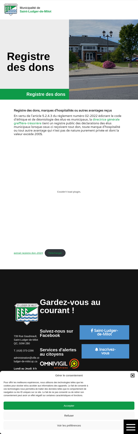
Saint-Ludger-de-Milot (104, 332)
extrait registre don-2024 (28, 253)
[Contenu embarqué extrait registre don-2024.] (69, 192)
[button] (132, 375)
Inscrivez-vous (105, 351)
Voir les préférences (69, 425)
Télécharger (55, 253)
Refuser (69, 415)
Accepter (69, 405)
